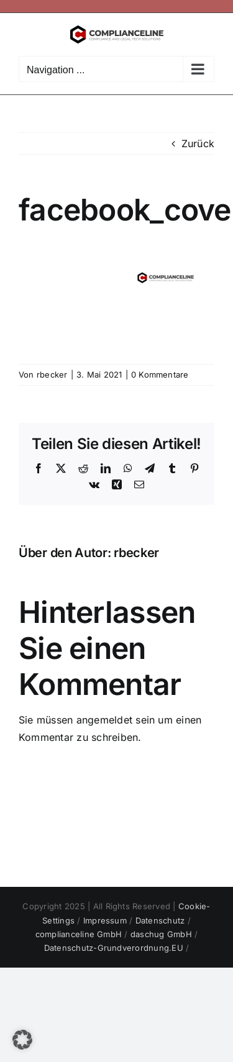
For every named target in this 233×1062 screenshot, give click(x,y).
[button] (22, 1039)
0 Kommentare (160, 374)
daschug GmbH (162, 934)
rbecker (52, 374)
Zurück (197, 143)
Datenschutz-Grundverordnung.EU (115, 948)
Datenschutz (161, 920)
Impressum (106, 920)
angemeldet (104, 720)
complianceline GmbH (80, 934)
